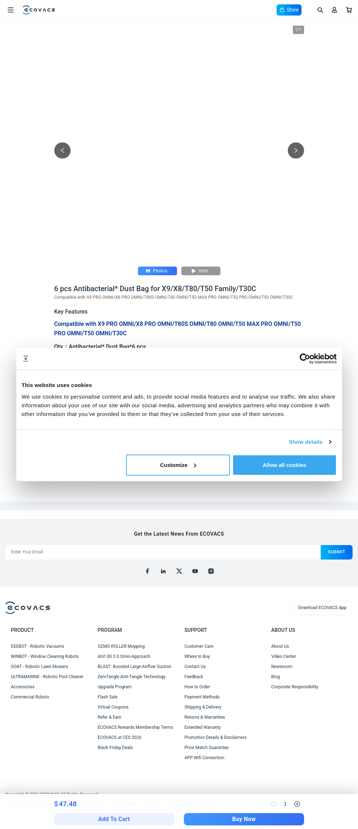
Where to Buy (197, 656)
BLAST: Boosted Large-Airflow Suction (135, 666)
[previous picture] (62, 151)
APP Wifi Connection (204, 757)
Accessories (23, 686)
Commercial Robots (30, 697)
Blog (275, 676)
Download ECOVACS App (322, 607)
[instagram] (211, 571)
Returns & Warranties (205, 717)
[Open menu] (10, 10)
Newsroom (281, 666)
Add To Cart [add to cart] (114, 819)
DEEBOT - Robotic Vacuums (37, 646)
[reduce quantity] (274, 804)
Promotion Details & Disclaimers (216, 737)
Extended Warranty (203, 727)
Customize (178, 465)
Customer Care (199, 646)
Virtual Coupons (113, 707)
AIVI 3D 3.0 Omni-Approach (124, 656)
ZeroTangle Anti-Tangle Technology (131, 676)
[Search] (320, 9)
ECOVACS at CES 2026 (120, 737)
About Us (280, 646)
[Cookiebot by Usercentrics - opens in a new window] (305, 358)
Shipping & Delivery (203, 707)
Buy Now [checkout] (244, 819)
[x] (179, 571)
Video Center (283, 656)
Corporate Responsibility (294, 686)
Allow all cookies (285, 465)
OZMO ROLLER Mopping (121, 646)
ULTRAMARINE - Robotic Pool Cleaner (47, 676)
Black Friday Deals (115, 747)
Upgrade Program (115, 686)
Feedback (194, 676)
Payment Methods (202, 697)
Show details (306, 442)
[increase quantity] (297, 804)
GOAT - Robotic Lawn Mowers (39, 666)
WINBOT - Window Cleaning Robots (45, 656)
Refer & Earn (110, 717)
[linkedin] (163, 571)
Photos (157, 270)
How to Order (197, 686)
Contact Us (195, 666)
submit (336, 551)
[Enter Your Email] (163, 552)
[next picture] (296, 151)
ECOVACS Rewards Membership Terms (135, 727)
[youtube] (195, 571)
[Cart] (349, 9)
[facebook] (147, 571)
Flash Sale (108, 697)
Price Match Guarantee (207, 747)
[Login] (334, 9)
